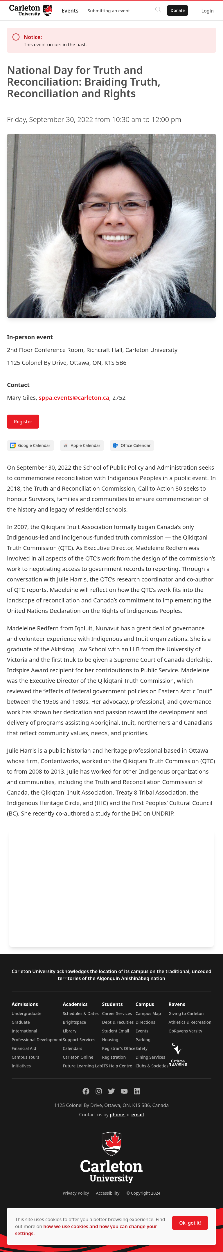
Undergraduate (27, 1013)
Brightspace (74, 1022)
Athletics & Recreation (190, 1022)
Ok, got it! (190, 1223)
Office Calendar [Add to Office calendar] (132, 445)
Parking (143, 1039)
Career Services (117, 1013)
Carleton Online (78, 1057)
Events (70, 10)
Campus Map (148, 1013)
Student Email (115, 1031)
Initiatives (21, 1066)
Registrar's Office (119, 1048)
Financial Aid (24, 1048)
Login (207, 11)
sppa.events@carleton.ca (74, 398)
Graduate (21, 1022)
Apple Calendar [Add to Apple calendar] (81, 445)
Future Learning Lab (82, 1066)
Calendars (72, 1048)
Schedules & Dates (81, 1013)
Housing (110, 1039)
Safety (142, 1048)
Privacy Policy (76, 1193)
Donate (177, 10)
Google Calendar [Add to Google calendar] (30, 445)
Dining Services (150, 1057)
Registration (114, 1057)
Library (69, 1031)
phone (117, 1114)
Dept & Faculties (118, 1022)
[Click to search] (158, 10)
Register (23, 421)
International (24, 1031)
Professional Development (37, 1039)
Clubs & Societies (152, 1066)
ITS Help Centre (117, 1066)
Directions (145, 1022)
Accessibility (107, 1193)
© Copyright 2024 (143, 1193)
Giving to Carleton (186, 1013)
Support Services (79, 1039)
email (137, 1114)
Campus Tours (25, 1057)
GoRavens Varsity (185, 1031)
